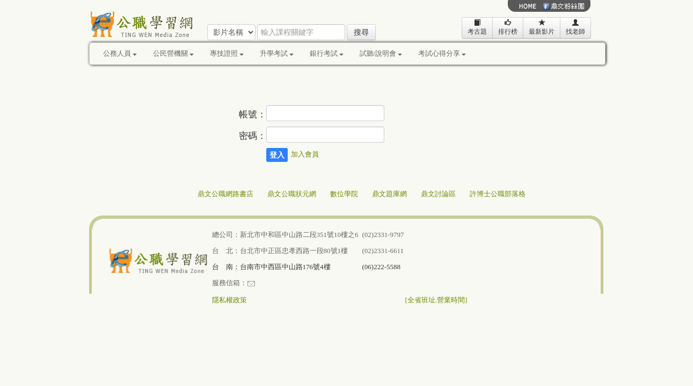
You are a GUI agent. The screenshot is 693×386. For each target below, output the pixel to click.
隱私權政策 (229, 300)
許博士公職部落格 (498, 194)
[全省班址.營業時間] (436, 300)
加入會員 (305, 154)
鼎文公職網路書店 (225, 194)
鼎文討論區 (438, 194)
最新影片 (542, 27)
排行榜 (507, 27)
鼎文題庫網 (389, 194)
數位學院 (344, 194)
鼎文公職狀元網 (291, 194)
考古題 (477, 27)
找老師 (575, 27)
